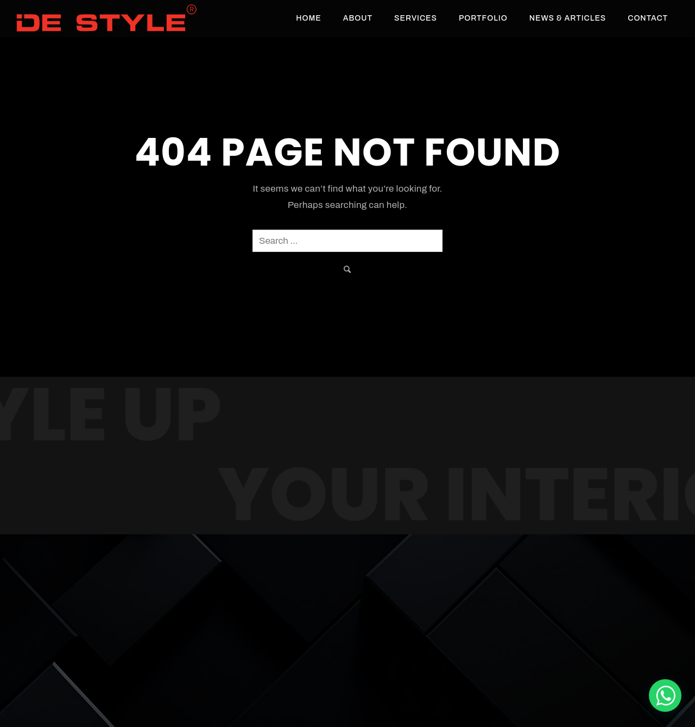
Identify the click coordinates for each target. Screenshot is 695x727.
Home (308, 18)
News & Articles (567, 18)
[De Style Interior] (665, 695)
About (357, 18)
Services (415, 18)
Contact (648, 18)
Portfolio (483, 18)
